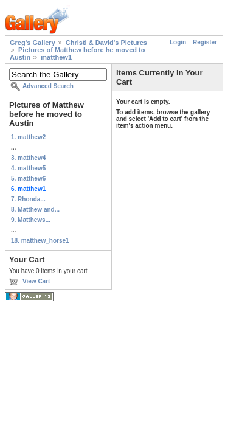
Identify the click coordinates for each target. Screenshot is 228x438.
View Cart (36, 281)
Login (178, 42)
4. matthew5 (28, 168)
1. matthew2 (28, 137)
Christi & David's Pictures (106, 42)
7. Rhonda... (28, 199)
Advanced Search (48, 86)
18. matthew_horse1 (40, 240)
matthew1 (56, 57)
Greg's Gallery (32, 42)
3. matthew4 (28, 158)
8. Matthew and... (35, 209)
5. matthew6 (28, 178)
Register (205, 42)
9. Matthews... (30, 220)
